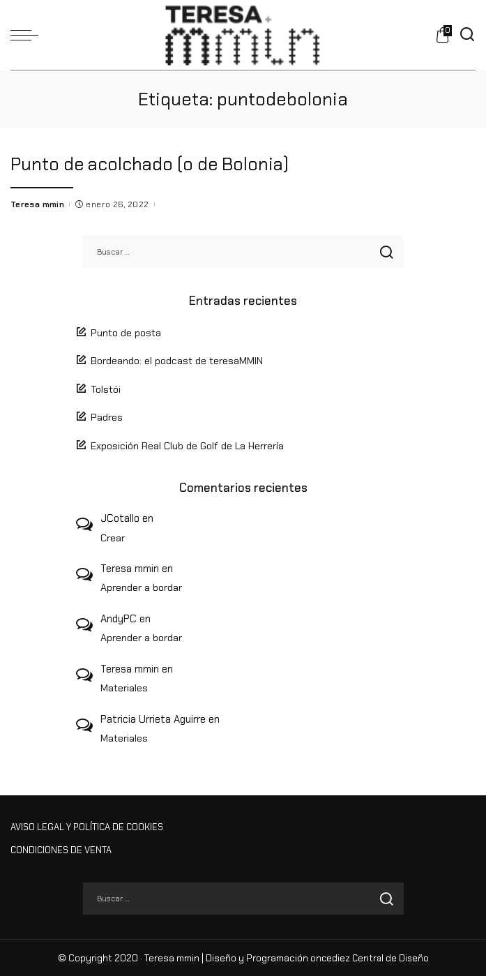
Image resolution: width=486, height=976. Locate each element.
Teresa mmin (37, 203)
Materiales (124, 688)
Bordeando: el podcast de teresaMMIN (177, 360)
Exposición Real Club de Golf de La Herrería (187, 446)
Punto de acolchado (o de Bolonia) (151, 164)
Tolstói (106, 388)
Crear (112, 537)
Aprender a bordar (141, 587)
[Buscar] (467, 35)
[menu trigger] (27, 35)
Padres (107, 417)
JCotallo (119, 518)
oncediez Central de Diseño (369, 957)
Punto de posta (126, 332)
